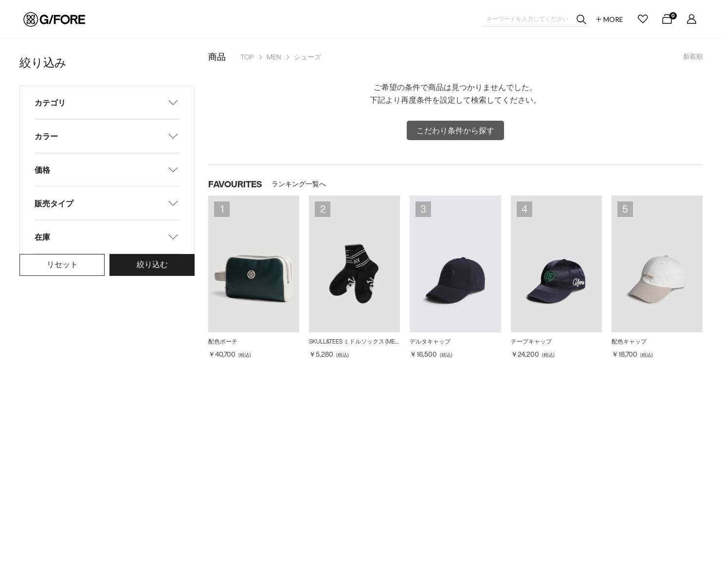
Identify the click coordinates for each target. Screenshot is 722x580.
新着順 (693, 56)
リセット (62, 264)
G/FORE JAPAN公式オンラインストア (54, 19)
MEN (274, 57)
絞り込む (152, 264)
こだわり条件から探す (455, 130)
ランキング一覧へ (298, 184)
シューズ (307, 57)
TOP (247, 57)
